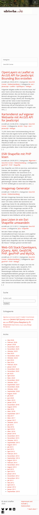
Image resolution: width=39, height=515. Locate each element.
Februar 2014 (12, 462)
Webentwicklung (14, 84)
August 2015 (12, 445)
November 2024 (13, 356)
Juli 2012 (10, 480)
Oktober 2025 (12, 351)
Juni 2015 (10, 449)
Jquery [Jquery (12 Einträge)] (22, 319)
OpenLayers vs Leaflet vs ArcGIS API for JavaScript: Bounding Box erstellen (18, 75)
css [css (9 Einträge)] (4, 319)
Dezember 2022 (13, 380)
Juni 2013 (10, 469)
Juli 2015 (10, 447)
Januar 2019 (11, 402)
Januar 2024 (11, 367)
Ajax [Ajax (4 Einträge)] (4, 317)
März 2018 (11, 411)
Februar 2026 (12, 342)
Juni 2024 (10, 360)
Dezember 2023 (13, 369)
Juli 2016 (10, 425)
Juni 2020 (10, 398)
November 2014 (13, 456)
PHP (10, 165)
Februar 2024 (12, 364)
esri (32, 84)
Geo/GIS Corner (7, 163)
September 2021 (13, 385)
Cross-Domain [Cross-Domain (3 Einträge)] (30, 317)
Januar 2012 (11, 487)
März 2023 (11, 378)
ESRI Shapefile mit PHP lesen (16, 155)
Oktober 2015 (12, 440)
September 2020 (13, 391)
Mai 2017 (10, 416)
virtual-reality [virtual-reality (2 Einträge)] (23, 325)
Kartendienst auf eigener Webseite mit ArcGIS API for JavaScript (18, 117)
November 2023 (13, 371)
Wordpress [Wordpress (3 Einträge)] (6, 327)
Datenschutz (25, 506)
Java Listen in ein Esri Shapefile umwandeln (15, 221)
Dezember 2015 (13, 436)
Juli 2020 (10, 396)
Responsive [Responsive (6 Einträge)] (7, 325)
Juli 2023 (10, 373)
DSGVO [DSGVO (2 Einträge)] (8, 319)
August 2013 (12, 467)
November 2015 (13, 438)
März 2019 (11, 400)
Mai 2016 (10, 427)
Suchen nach (7, 298)
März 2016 (11, 431)
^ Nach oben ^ (32, 509)
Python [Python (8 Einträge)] (16, 322)
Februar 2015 (12, 454)
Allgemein (32, 160)
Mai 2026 (10, 340)
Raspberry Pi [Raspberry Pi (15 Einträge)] (25, 322)
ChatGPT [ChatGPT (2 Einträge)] (17, 317)
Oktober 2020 (12, 389)
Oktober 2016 (12, 422)
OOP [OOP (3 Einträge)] (7, 322)
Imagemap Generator (16, 188)
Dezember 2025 (13, 347)
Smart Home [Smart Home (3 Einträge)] (15, 325)
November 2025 (13, 349)
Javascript (5, 86)
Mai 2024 (10, 362)
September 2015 (13, 442)
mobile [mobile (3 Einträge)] (27, 319)
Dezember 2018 (13, 405)
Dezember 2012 (13, 476)
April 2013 (11, 471)
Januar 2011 (11, 489)
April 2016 (11, 429)
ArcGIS (20, 126)
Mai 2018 (10, 409)
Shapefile (17, 165)
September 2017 (13, 414)
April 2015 (11, 451)
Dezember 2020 (13, 387)
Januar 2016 (11, 433)
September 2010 (13, 491)
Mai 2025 (10, 353)
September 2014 (13, 458)
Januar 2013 (11, 474)
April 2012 (11, 485)
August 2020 (12, 393)
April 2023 (11, 376)
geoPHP (5, 165)
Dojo (25, 126)
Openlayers (20, 86)
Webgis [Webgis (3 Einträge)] (29, 325)
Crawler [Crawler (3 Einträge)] (23, 317)
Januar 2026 (11, 344)
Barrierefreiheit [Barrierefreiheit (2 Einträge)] (10, 317)
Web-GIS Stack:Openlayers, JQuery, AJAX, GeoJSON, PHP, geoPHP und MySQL (19, 250)
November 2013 (13, 465)
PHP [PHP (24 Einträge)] (11, 322)
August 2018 (12, 407)
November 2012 (13, 478)
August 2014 (12, 460)
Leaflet (12, 86)
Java (19, 228)
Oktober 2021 (12, 382)
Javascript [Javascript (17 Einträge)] (14, 319)
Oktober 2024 (12, 358)
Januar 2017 (11, 420)
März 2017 (11, 418)
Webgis (28, 86)
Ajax (32, 259)
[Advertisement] (19, 36)
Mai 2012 (10, 483)
